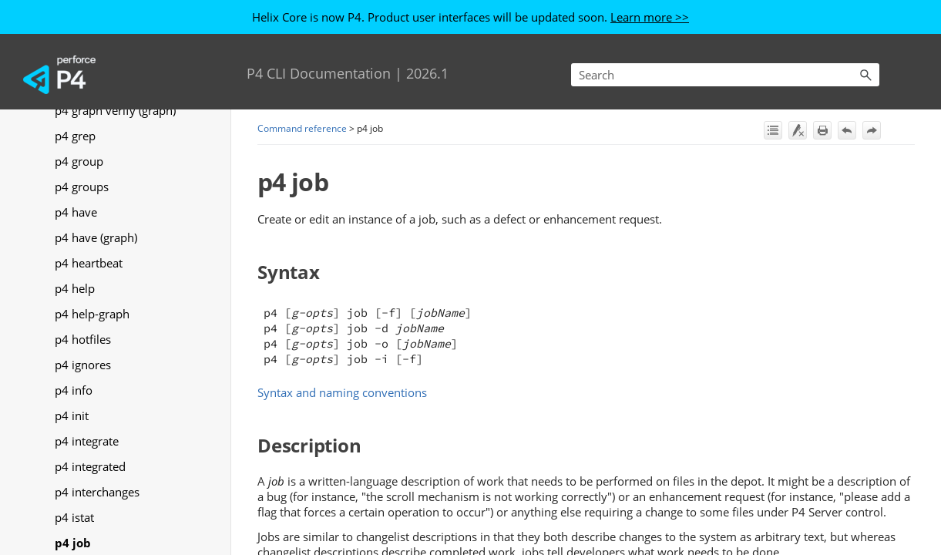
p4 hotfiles (83, 339)
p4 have (76, 212)
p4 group (79, 161)
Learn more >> (649, 17)
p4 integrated (90, 466)
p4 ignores (83, 364)
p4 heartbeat (89, 263)
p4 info (73, 390)
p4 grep (75, 135)
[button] (865, 74)
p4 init (72, 415)
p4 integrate (87, 441)
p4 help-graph (92, 313)
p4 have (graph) (96, 237)
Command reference (302, 128)
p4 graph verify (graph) (115, 110)
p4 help (75, 288)
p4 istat (74, 517)
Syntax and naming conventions (342, 392)
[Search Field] (725, 74)
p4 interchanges (97, 492)
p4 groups (82, 186)
